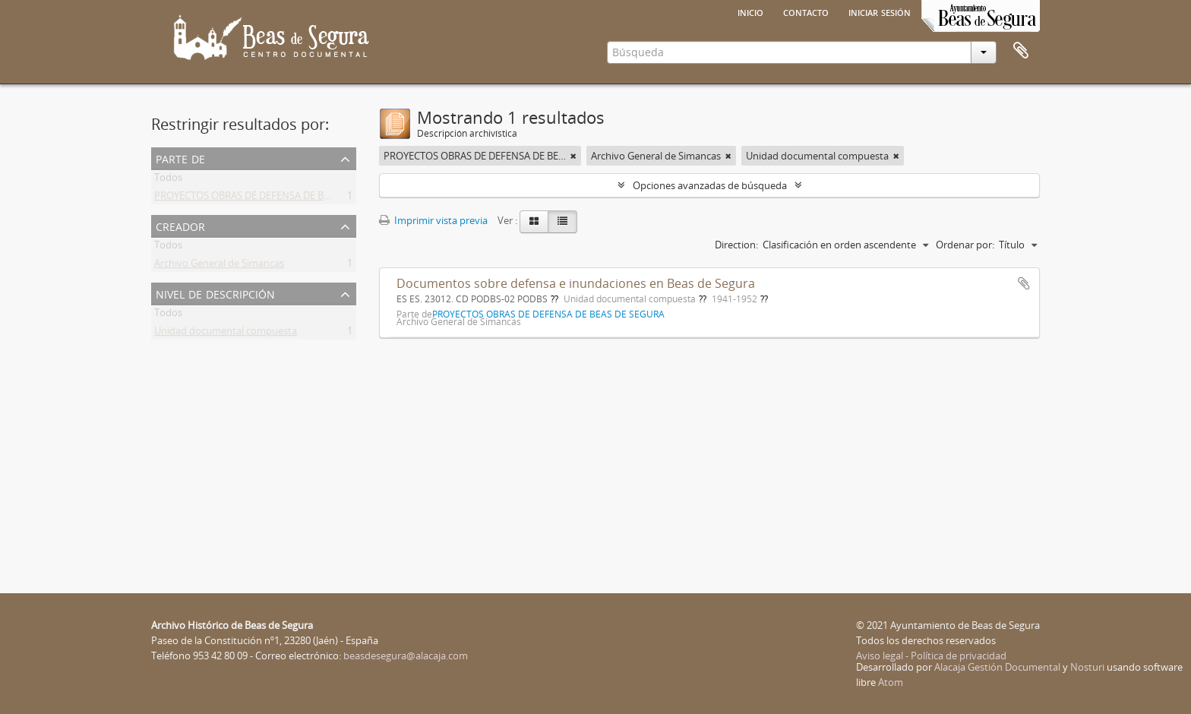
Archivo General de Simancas (219, 266)
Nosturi (1087, 667)
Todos (168, 180)
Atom (890, 682)
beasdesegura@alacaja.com (405, 655)
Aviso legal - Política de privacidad (931, 655)
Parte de (180, 157)
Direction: (736, 244)
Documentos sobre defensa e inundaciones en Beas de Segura (575, 283)
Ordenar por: (965, 244)
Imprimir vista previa (433, 220)
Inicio (750, 11)
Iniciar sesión (879, 11)
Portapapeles (1021, 51)
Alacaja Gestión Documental (997, 667)
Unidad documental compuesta (225, 333)
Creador (180, 225)
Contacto (806, 11)
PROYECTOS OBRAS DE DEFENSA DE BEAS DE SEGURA (273, 198)
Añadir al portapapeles (1023, 283)
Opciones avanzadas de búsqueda (710, 185)
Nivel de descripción (215, 293)
